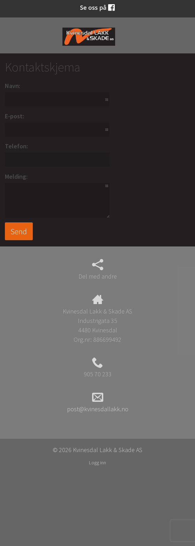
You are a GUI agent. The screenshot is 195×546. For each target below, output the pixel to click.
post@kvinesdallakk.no (97, 402)
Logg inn (97, 462)
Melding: (16, 176)
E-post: (14, 116)
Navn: (12, 86)
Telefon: (16, 146)
